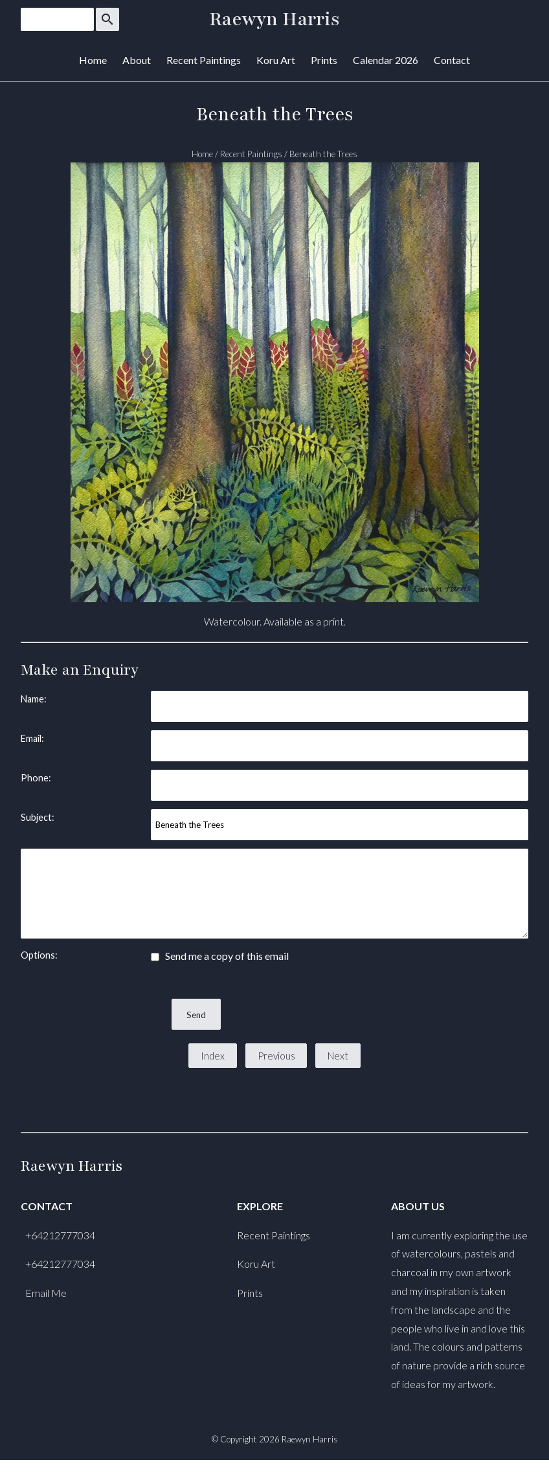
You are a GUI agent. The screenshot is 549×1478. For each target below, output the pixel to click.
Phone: (36, 777)
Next (338, 1055)
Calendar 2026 (385, 60)
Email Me (46, 1293)
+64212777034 (60, 1235)
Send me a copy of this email (220, 956)
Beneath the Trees (323, 154)
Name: (34, 698)
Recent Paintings (203, 60)
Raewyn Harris (274, 19)
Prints (324, 60)
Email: (32, 738)
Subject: (37, 817)
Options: (39, 955)
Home (93, 60)
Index (213, 1055)
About (136, 60)
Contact (452, 60)
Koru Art (275, 60)
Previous (276, 1055)
